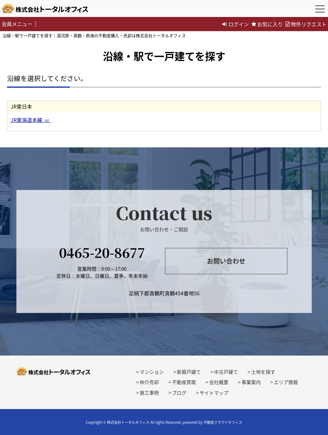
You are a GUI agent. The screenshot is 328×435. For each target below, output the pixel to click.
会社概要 (218, 382)
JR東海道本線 (31, 120)
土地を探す (263, 371)
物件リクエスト (306, 24)
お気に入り (267, 24)
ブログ (179, 392)
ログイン (235, 24)
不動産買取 (184, 382)
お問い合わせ (226, 261)
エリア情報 (286, 382)
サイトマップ (214, 392)
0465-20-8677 (102, 252)
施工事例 (149, 392)
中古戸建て (226, 371)
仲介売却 (149, 382)
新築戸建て (189, 371)
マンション (152, 371)
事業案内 (251, 382)
